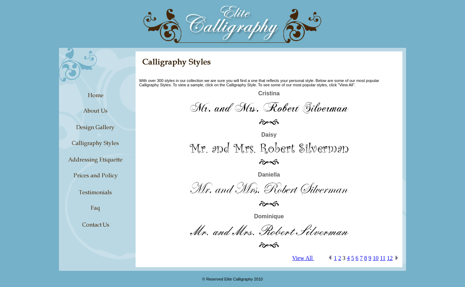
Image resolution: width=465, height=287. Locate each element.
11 (383, 258)
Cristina (269, 93)
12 (390, 258)
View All (303, 258)
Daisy (269, 135)
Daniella (269, 175)
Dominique (269, 216)
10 (376, 258)
